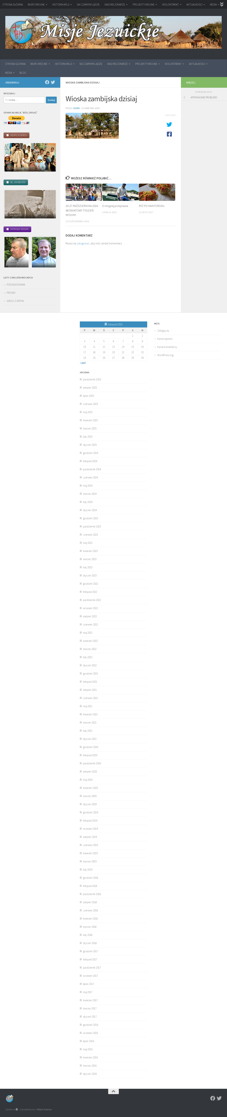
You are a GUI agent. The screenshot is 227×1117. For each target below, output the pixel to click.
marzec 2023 (89, 559)
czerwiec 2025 (90, 404)
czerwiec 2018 (90, 910)
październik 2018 (92, 894)
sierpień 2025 (90, 387)
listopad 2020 (90, 755)
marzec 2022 (89, 649)
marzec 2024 (89, 493)
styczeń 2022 (90, 665)
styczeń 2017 (90, 1016)
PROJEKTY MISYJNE (143, 4)
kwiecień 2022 (90, 640)
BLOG (23, 72)
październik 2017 (92, 967)
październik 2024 (92, 469)
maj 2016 (87, 1049)
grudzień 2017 (90, 951)
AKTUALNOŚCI (194, 4)
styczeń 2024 (90, 510)
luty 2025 (87, 436)
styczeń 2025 (90, 444)
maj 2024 (87, 485)
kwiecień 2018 (90, 918)
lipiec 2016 (88, 1041)
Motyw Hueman (44, 1109)
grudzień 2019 (90, 812)
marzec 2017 (89, 1008)
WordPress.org (165, 355)
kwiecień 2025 (90, 420)
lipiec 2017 (88, 984)
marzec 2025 (89, 428)
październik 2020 (92, 763)
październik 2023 (92, 526)
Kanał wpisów (164, 338)
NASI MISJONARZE (115, 4)
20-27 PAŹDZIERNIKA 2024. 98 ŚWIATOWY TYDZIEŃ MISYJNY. (82, 210)
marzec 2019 (89, 861)
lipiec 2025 (88, 395)
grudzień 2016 (90, 1024)
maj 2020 (87, 779)
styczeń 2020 (90, 804)
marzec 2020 (89, 796)
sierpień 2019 (90, 837)
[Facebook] (47, 82)
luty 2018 (87, 935)
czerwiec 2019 (90, 845)
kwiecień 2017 (90, 1000)
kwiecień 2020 (90, 788)
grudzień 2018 (90, 877)
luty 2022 (87, 657)
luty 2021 (87, 730)
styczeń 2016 (90, 1073)
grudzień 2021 (90, 673)
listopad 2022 (90, 591)
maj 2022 (87, 632)
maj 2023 (87, 542)
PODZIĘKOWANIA (16, 284)
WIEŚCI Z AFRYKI (15, 301)
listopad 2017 (90, 959)
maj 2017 (87, 992)
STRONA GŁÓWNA (12, 4)
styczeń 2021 (90, 739)
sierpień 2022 (90, 616)
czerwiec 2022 (90, 624)
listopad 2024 (90, 461)
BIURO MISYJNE (36, 4)
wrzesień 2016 (90, 1033)
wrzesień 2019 (90, 828)
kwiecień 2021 (90, 714)
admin (76, 108)
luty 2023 (87, 567)
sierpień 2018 (90, 902)
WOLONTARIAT (170, 4)
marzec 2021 (89, 722)
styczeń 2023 (90, 575)
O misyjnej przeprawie (115, 206)
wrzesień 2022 (90, 608)
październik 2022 (92, 600)
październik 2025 (92, 379)
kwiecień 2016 (90, 1057)
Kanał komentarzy (167, 347)
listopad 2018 (90, 886)
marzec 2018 (89, 926)
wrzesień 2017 (90, 975)
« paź (83, 362)
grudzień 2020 (90, 747)
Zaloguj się (163, 330)
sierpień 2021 (90, 690)
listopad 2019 (90, 820)
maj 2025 (87, 412)
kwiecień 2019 (90, 853)
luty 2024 (87, 502)
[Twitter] (53, 82)
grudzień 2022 (90, 583)
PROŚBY (11, 292)
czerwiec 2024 (90, 477)
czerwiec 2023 (90, 534)
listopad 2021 (90, 681)
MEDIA (213, 4)
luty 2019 (87, 869)
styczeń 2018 (90, 943)
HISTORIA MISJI (60, 4)
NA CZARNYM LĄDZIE (88, 4)
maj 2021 (87, 706)
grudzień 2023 (90, 518)
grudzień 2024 (90, 453)
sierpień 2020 (90, 771)
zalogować (83, 243)
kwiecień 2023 (90, 551)
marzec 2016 (89, 1065)
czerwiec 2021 (90, 698)
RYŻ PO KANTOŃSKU (152, 206)
